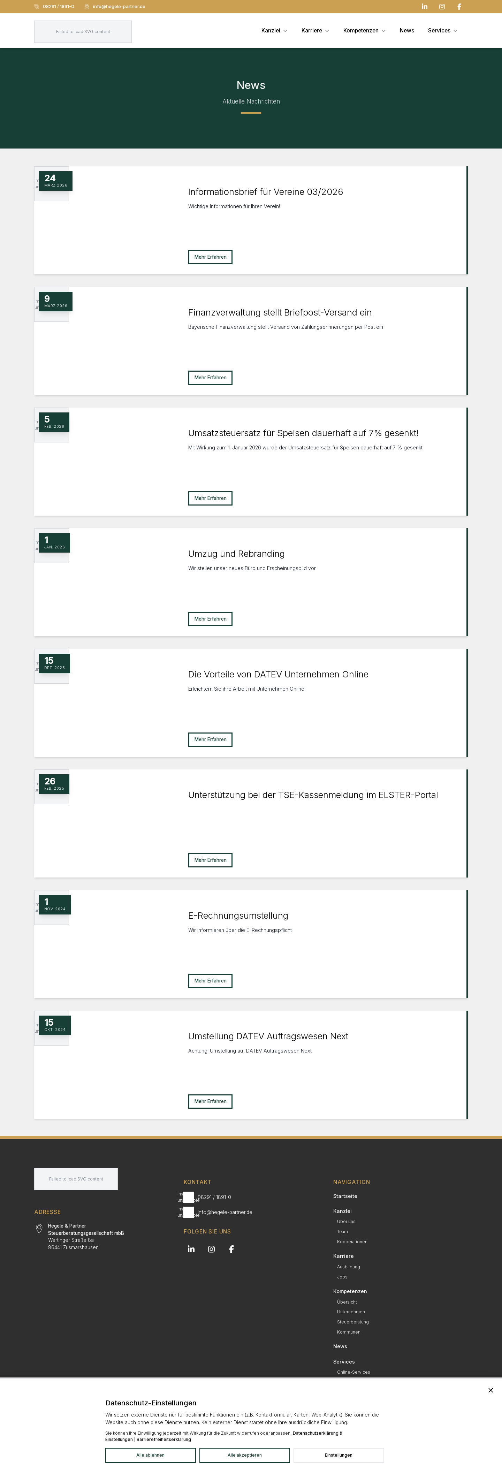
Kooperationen (352, 1241)
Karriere (343, 1256)
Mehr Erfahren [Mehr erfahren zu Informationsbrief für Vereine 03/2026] (211, 257)
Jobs (342, 1277)
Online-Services (353, 1372)
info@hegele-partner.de (114, 6)
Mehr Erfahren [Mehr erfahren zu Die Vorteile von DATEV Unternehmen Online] (211, 739)
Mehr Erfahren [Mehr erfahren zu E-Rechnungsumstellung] (211, 981)
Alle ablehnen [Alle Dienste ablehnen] (150, 1455)
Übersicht (347, 1302)
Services (344, 1362)
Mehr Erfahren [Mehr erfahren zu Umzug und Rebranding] (211, 619)
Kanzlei (342, 1211)
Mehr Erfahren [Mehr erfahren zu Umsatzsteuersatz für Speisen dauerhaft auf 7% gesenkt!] (211, 498)
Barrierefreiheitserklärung (164, 1439)
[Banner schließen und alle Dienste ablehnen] (491, 1390)
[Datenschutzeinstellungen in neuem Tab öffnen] (339, 1455)
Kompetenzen (350, 1291)
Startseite (345, 1196)
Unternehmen (351, 1311)
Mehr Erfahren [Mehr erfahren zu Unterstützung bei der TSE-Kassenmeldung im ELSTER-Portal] (211, 860)
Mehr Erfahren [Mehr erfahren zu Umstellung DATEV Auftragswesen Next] (211, 1101)
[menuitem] (274, 30)
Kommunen (348, 1332)
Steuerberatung (353, 1321)
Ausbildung (348, 1266)
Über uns (346, 1221)
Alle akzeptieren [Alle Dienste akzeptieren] (245, 1455)
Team (342, 1231)
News (340, 1346)
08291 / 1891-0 (54, 6)
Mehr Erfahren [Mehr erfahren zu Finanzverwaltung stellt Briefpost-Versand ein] (211, 377)
